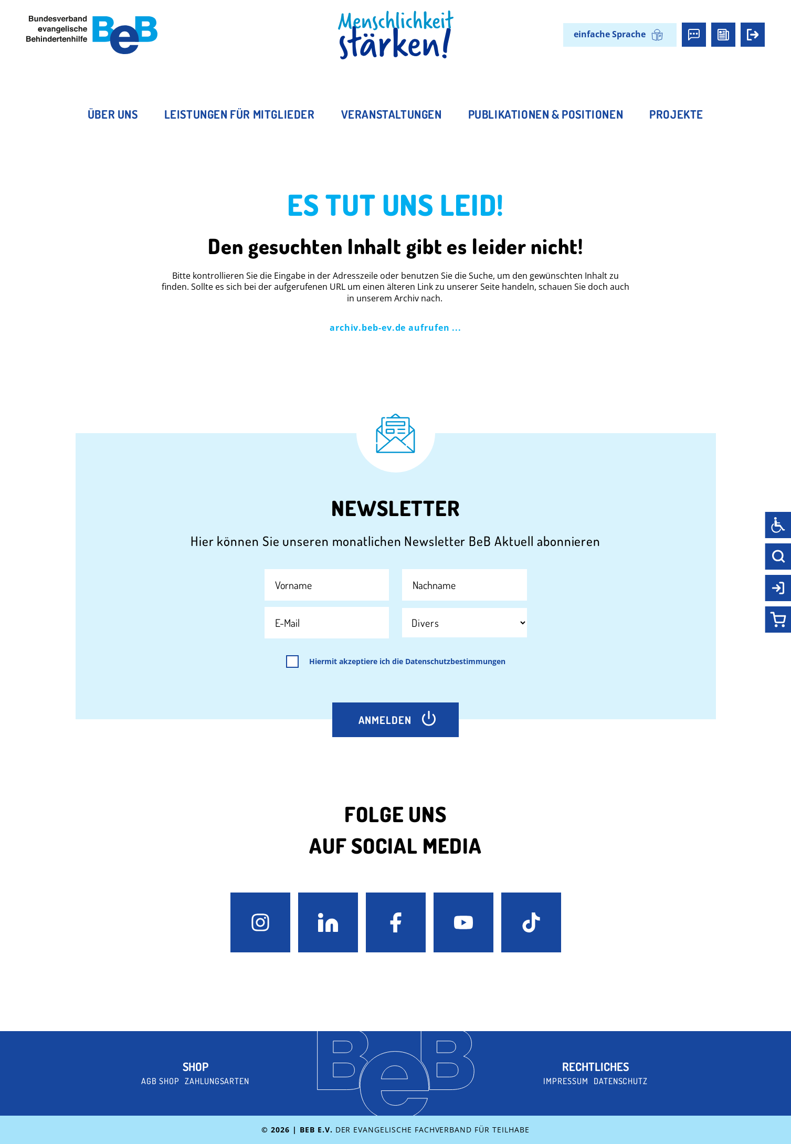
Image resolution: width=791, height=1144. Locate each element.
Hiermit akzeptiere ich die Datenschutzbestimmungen (407, 661)
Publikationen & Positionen (546, 114)
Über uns (113, 114)
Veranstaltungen (391, 114)
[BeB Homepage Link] (395, 35)
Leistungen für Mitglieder (239, 114)
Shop (195, 1066)
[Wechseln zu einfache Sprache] (620, 35)
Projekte (676, 114)
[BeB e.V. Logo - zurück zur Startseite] (91, 35)
